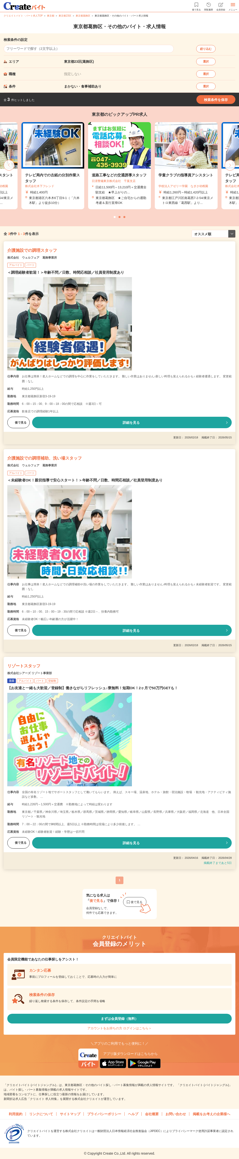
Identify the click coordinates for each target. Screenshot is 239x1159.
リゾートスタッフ (23, 666)
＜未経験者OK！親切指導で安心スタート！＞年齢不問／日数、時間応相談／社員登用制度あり (85, 480)
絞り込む (206, 49)
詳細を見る (131, 423)
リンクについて (41, 1114)
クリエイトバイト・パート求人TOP (23, 15)
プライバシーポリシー (104, 1114)
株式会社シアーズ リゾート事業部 (29, 673)
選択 (206, 61)
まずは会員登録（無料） (119, 1019)
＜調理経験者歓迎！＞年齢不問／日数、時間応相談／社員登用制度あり (65, 272)
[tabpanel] (119, 165)
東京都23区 (65, 15)
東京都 (50, 15)
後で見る (18, 422)
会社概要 (152, 1114)
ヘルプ (133, 1114)
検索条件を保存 (216, 100)
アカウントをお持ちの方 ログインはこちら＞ (119, 1028)
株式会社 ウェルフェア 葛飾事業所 (32, 257)
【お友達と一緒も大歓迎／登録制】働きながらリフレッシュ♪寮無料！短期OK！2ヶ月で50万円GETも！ (92, 688)
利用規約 (15, 1114)
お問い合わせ (175, 1114)
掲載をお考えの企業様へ (211, 1114)
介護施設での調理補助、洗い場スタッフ (44, 458)
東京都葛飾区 (83, 15)
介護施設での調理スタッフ (32, 250)
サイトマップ (70, 1114)
